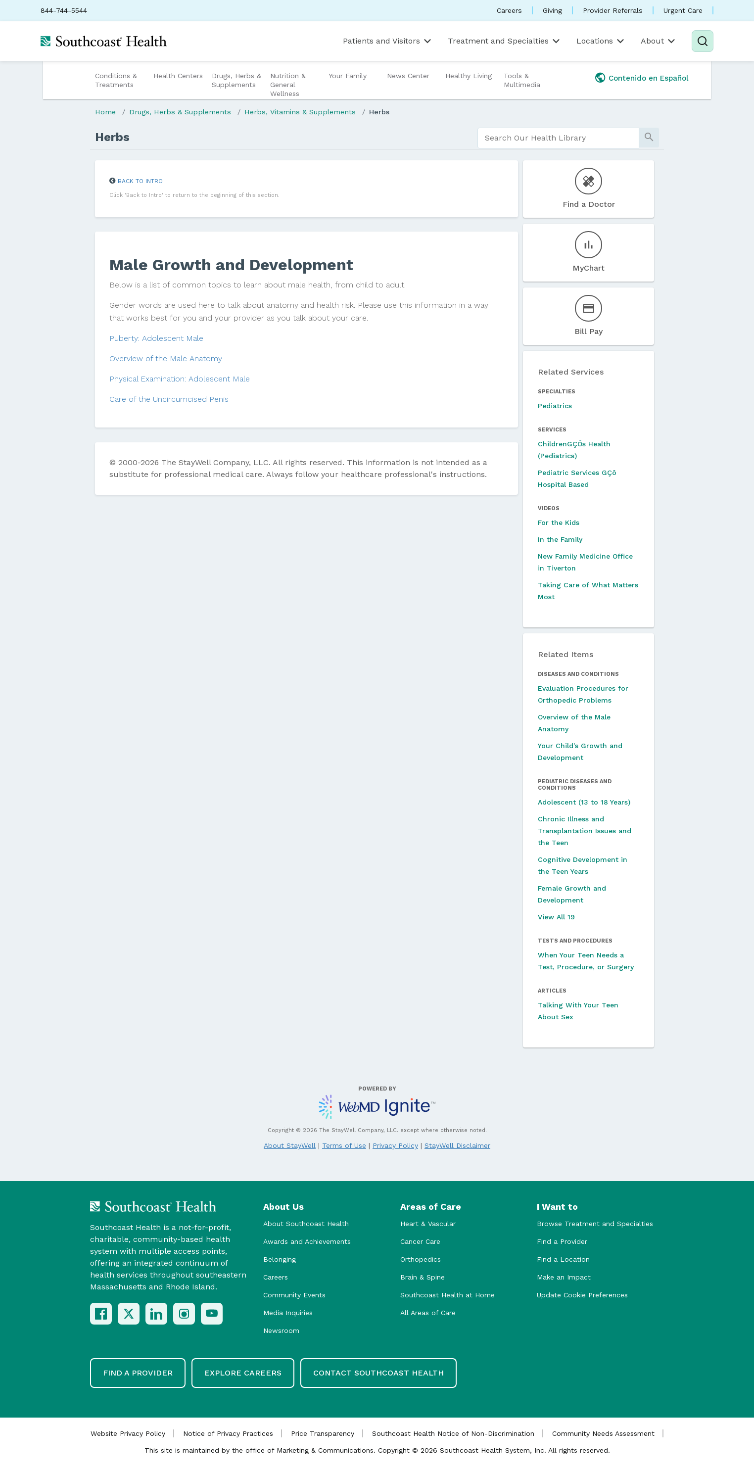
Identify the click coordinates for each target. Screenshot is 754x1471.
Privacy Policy (395, 1145)
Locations (601, 41)
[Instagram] (184, 1314)
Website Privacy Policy (128, 1433)
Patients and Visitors (388, 41)
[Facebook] (101, 1314)
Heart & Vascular (428, 1224)
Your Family (348, 76)
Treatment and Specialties (505, 41)
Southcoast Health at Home (447, 1295)
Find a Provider (562, 1241)
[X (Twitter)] (129, 1314)
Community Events (294, 1295)
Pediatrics (555, 406)
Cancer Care (420, 1241)
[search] (558, 138)
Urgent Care (683, 10)
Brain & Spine (422, 1277)
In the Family (560, 539)
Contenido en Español (649, 78)
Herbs (379, 112)
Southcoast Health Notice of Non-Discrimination (453, 1433)
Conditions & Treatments (116, 80)
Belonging (279, 1259)
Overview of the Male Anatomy (165, 358)
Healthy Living (468, 76)
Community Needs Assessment (603, 1433)
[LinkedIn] (156, 1314)
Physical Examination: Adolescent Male (179, 378)
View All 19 (556, 917)
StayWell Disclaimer (457, 1145)
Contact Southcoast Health (378, 1372)
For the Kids (558, 522)
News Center (408, 76)
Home (105, 112)
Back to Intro (140, 181)
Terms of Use (344, 1145)
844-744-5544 (64, 10)
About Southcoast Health (306, 1224)
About (659, 41)
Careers (509, 10)
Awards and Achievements (307, 1241)
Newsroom (281, 1330)
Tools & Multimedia (522, 80)
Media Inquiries (288, 1313)
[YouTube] (212, 1314)
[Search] (702, 41)
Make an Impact (564, 1277)
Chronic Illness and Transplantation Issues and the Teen (584, 831)
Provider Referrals (613, 10)
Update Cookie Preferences (582, 1295)
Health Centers (178, 76)
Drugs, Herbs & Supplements (236, 80)
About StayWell (290, 1145)
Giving (552, 10)
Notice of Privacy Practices (228, 1433)
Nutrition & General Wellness (288, 84)
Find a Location (563, 1259)
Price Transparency (322, 1433)
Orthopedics (420, 1259)
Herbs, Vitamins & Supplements (300, 112)
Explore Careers (243, 1372)
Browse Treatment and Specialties (595, 1224)
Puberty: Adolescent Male (156, 338)
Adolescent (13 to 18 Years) (584, 802)
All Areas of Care (428, 1313)
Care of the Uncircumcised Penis (169, 399)
